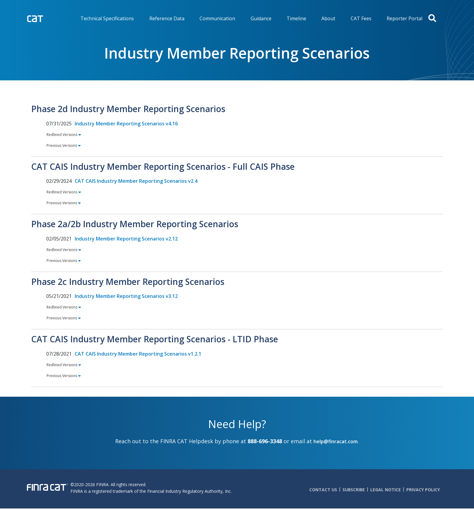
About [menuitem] (328, 18)
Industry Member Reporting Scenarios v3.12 (126, 296)
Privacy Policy (423, 489)
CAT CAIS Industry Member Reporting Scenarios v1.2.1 (138, 353)
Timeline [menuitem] (296, 18)
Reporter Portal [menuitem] (404, 18)
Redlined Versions (62, 134)
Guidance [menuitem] (261, 18)
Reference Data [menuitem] (166, 18)
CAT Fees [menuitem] (361, 18)
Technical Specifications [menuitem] (107, 18)
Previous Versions (62, 145)
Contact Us (323, 489)
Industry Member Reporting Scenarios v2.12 (126, 238)
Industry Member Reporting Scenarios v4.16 (126, 123)
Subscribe (354, 489)
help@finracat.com (335, 441)
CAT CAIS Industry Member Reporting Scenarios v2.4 (136, 181)
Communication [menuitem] (217, 18)
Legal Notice (385, 489)
